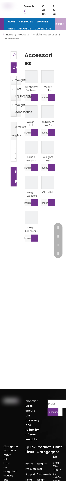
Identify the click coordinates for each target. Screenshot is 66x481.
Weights (17, 80)
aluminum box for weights (48, 123)
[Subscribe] (53, 412)
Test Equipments (17, 92)
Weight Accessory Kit (31, 229)
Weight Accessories (17, 108)
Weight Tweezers (31, 194)
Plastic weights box (31, 158)
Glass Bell (48, 192)
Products (31, 469)
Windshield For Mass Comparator (31, 88)
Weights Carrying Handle (48, 158)
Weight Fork (31, 123)
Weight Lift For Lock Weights (48, 88)
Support (30, 474)
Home (29, 463)
